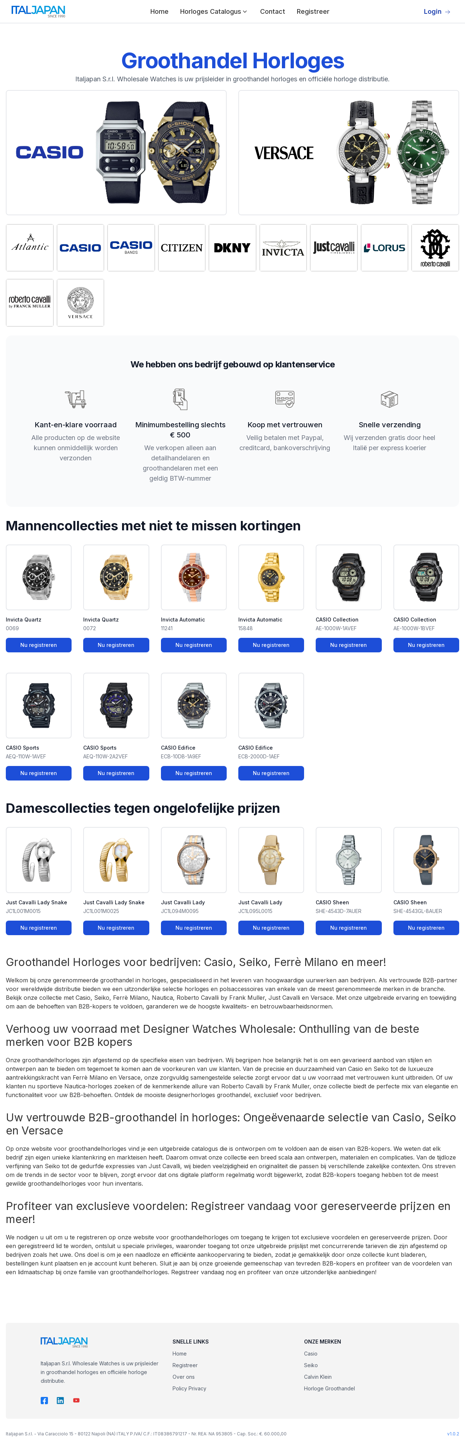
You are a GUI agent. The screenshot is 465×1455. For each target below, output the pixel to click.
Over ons (184, 1377)
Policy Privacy (189, 1388)
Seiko (311, 1365)
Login (437, 11)
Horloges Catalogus (214, 11)
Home (159, 11)
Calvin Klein (318, 1377)
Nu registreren (38, 645)
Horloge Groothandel (329, 1388)
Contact (272, 11)
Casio (311, 1353)
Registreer (313, 11)
